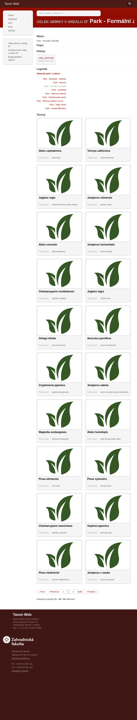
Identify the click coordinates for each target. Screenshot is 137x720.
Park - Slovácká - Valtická (54, 79)
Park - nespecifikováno (55, 108)
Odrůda (11, 30)
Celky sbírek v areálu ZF (17, 44)
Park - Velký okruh (57, 104)
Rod (10, 23)
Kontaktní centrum (20, 671)
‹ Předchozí (54, 592)
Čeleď (11, 15)
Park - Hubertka (59, 90)
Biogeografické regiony (15, 58)
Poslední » (92, 592)
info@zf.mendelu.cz (21, 658)
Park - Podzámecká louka (54, 97)
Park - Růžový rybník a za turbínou (52, 101)
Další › (80, 592)
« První (42, 592)
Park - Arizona (59, 82)
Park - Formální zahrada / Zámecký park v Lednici (90, 13)
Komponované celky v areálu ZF (17, 51)
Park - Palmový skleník (55, 93)
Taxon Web (11, 3)
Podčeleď (12, 19)
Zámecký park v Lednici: (49, 73)
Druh (10, 27)
